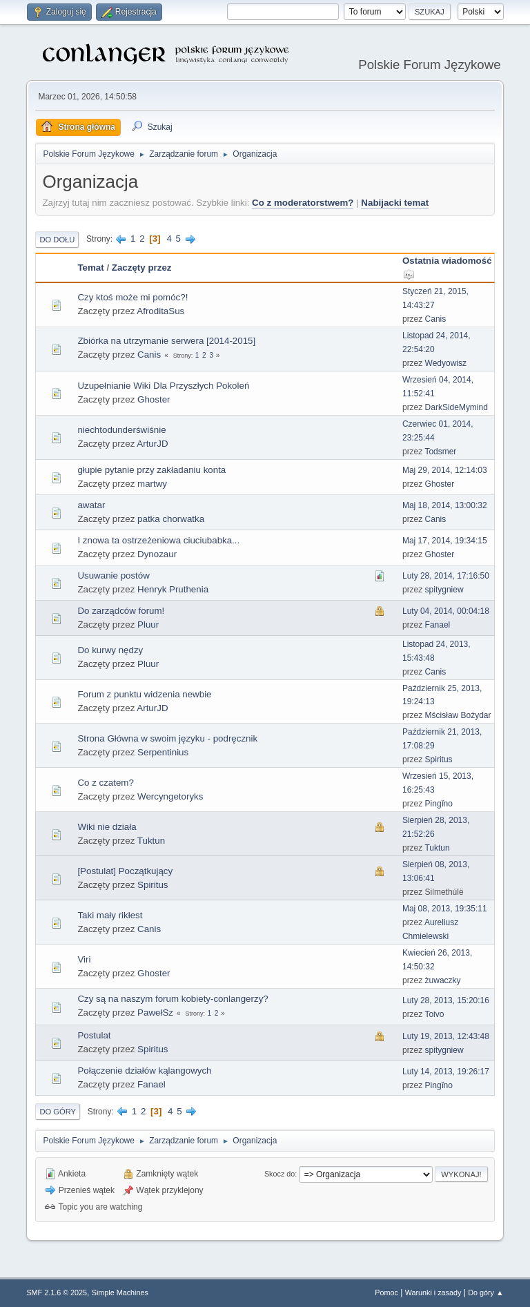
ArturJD (152, 443)
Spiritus (439, 759)
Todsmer (440, 451)
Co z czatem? (105, 782)
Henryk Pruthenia (172, 589)
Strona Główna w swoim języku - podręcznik (167, 738)
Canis (435, 319)
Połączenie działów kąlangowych (144, 1070)
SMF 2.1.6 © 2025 (56, 1292)
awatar (91, 505)
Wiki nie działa (106, 827)
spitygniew (444, 589)
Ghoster (153, 399)
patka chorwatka (170, 519)
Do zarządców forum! (120, 611)
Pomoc (386, 1292)
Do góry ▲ (485, 1292)
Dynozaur (157, 554)
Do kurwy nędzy (110, 650)
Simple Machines (120, 1292)
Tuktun (151, 840)
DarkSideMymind (456, 407)
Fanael (438, 625)
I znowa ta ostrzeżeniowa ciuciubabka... (158, 540)
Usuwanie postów (113, 575)
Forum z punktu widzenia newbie (144, 694)
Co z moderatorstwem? (302, 202)
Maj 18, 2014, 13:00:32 (444, 505)
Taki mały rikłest (109, 915)
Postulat (93, 1035)
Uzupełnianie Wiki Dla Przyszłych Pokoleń (163, 385)
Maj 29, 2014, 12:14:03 (444, 470)
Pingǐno (439, 804)
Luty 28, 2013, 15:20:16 (445, 1000)
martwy (152, 483)
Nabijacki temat (395, 202)
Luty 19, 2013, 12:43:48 (445, 1036)
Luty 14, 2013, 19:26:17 (445, 1071)
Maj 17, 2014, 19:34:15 (444, 540)
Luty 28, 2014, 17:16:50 (445, 576)
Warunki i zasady (433, 1292)
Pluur (148, 624)
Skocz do (279, 1174)
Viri (83, 959)
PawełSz (155, 1012)
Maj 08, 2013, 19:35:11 (444, 908)
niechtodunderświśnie (121, 430)
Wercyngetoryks (170, 796)
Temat (90, 267)
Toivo (434, 1014)
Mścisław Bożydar (458, 715)
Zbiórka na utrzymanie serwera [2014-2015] (166, 341)
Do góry (57, 1111)
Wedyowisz (446, 363)
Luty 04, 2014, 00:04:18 (445, 611)
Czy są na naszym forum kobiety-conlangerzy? (172, 999)
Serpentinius (162, 752)
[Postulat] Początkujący (125, 871)
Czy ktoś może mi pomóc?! (132, 297)
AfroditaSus (160, 311)
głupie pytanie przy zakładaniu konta (151, 470)
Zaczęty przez (142, 267)
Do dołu (57, 239)
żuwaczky (443, 980)
